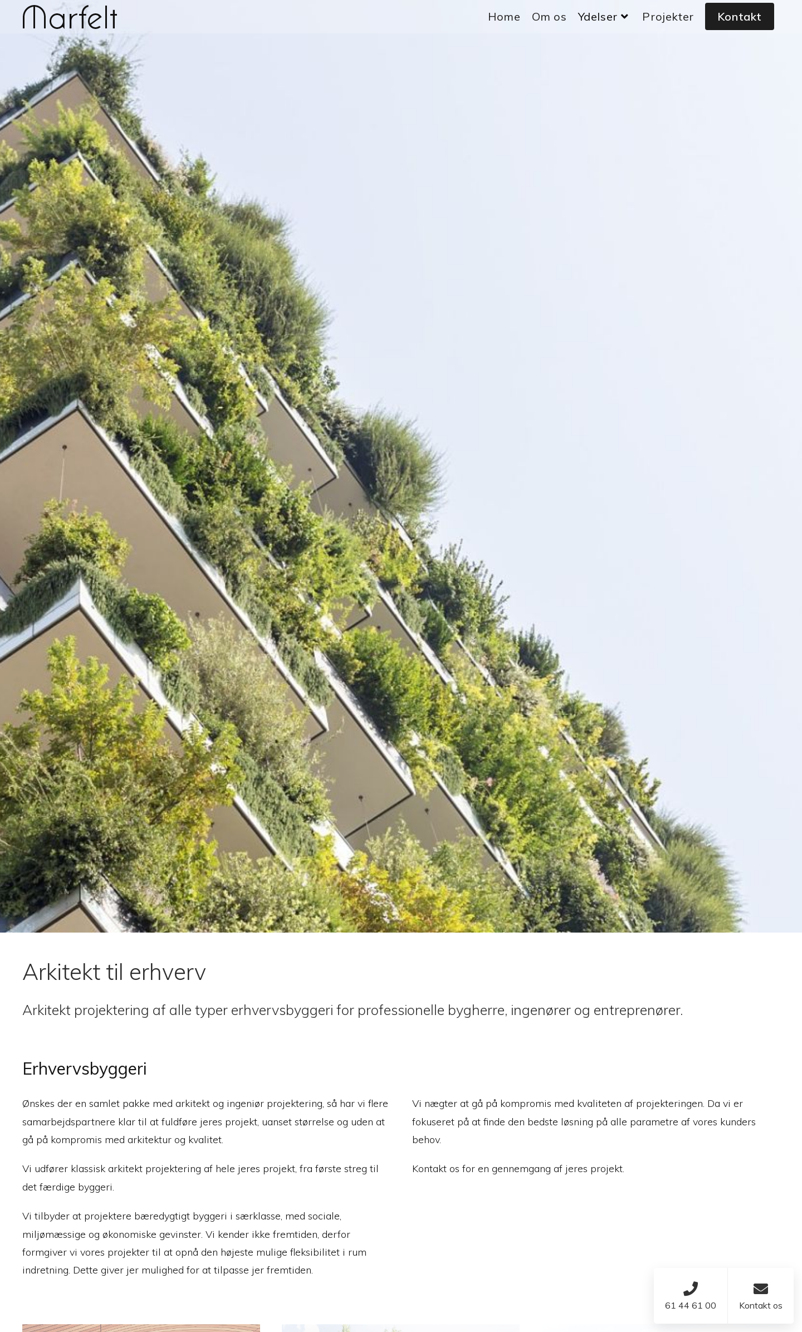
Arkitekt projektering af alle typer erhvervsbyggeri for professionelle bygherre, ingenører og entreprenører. (352, 1009)
